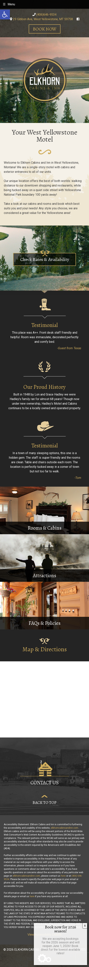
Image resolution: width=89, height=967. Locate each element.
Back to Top (44, 802)
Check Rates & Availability (44, 259)
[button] (5, 14)
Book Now (44, 29)
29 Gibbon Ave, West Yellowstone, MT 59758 (41, 19)
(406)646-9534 (44, 14)
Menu (11, 4)
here (63, 876)
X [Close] (85, 925)
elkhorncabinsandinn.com (64, 828)
